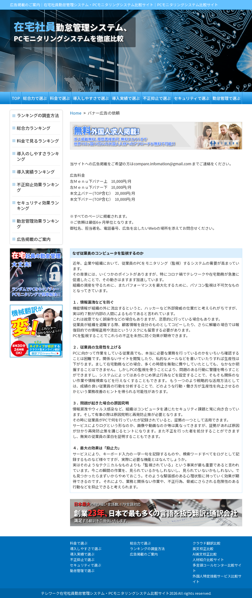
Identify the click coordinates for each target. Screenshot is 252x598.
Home (75, 113)
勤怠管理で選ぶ (227, 98)
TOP (16, 98)
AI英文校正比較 (205, 554)
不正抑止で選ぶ (157, 98)
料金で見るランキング (35, 140)
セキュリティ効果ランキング (35, 204)
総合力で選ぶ (35, 98)
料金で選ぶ (60, 98)
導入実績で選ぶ (126, 98)
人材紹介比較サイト (208, 559)
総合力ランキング (31, 127)
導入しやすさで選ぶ (91, 98)
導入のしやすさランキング (35, 154)
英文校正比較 (203, 548)
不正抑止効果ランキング (35, 185)
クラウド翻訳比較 (207, 543)
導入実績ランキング (33, 171)
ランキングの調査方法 (35, 115)
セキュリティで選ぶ (192, 98)
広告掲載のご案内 (31, 237)
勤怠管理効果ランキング (35, 222)
